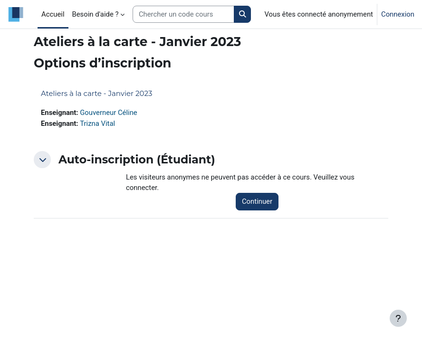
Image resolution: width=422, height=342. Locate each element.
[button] (42, 159)
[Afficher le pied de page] (398, 318)
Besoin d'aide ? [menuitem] (95, 14)
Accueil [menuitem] (53, 14)
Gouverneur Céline (108, 112)
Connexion (397, 14)
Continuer (257, 201)
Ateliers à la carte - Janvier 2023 (96, 93)
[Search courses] (183, 14)
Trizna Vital (97, 123)
